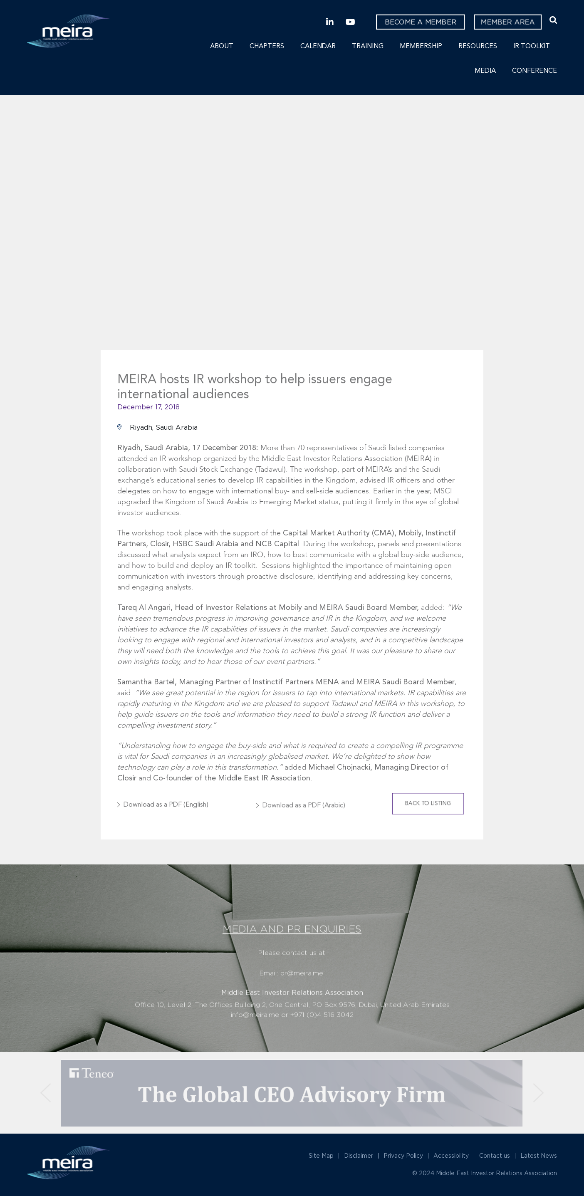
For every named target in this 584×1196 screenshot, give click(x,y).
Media (485, 71)
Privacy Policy (403, 1155)
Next (498, 240)
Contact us (494, 1155)
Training (368, 46)
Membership (421, 46)
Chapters (267, 46)
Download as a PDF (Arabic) (303, 813)
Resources (477, 46)
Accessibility (451, 1155)
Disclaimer (358, 1155)
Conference (534, 71)
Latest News (538, 1155)
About (221, 46)
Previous (85, 240)
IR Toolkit (531, 46)
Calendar (318, 46)
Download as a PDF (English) (166, 813)
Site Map (321, 1155)
